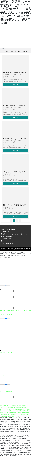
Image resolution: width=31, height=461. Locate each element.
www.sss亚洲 (8, 452)
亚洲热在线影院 (23, 448)
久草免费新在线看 (17, 442)
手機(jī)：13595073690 (7, 241)
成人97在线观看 (12, 438)
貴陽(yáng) (15, 249)
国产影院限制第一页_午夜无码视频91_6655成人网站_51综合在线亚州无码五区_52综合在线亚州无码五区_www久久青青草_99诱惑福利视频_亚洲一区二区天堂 (15, 426)
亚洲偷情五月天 (16, 447)
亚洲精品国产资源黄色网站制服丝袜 (12, 454)
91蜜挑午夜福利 (25, 435)
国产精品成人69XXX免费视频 (18, 452)
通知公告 (25, 51)
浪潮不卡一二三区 (21, 440)
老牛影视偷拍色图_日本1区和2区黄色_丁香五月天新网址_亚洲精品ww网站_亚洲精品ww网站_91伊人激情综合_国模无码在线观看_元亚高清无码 (15, 419)
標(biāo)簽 (12, 248)
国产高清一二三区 (25, 454)
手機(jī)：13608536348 (7, 238)
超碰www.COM (24, 442)
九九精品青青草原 (12, 455)
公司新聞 (6, 51)
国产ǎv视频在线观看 (11, 443)
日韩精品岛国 (20, 438)
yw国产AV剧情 (5, 438)
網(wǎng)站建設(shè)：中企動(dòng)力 (22, 248)
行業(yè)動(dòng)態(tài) (15, 52)
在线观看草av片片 (6, 440)
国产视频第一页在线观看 (13, 436)
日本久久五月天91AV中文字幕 (10, 445)
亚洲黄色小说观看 (21, 443)
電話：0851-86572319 (6, 236)
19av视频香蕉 (9, 442)
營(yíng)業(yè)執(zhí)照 (5, 248)
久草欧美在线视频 (18, 450)
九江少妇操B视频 (9, 447)
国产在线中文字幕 (22, 445)
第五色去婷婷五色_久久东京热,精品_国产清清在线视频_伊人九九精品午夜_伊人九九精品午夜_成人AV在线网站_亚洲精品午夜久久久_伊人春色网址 (15, 12)
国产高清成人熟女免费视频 (6, 435)
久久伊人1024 (13, 440)
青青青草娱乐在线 (15, 448)
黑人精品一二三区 (17, 435)
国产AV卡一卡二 (9, 450)
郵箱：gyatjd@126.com (7, 243)
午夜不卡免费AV (24, 447)
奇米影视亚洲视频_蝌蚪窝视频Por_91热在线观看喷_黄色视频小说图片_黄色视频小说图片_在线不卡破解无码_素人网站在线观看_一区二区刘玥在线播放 (15, 423)
